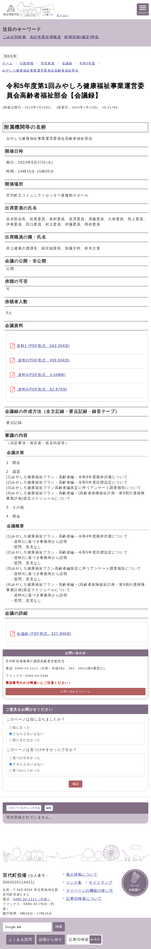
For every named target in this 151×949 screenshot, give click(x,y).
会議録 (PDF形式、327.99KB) (40, 634)
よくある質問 (20, 939)
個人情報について (82, 874)
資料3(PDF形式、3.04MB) (38, 375)
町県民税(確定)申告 (82, 37)
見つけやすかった (27, 758)
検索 (58, 926)
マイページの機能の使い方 (89, 890)
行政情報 (27, 63)
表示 (97, 939)
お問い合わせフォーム (75, 691)
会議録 (67, 63)
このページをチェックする (24, 808)
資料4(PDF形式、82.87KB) (38, 389)
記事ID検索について (84, 898)
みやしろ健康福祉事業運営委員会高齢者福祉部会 (40, 70)
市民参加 (48, 63)
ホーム (7, 63)
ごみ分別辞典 (14, 37)
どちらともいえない (28, 734)
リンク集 (74, 882)
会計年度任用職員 (45, 37)
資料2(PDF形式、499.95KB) (40, 360)
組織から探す (51, 939)
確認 (75, 784)
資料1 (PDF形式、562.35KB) (40, 346)
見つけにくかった (27, 770)
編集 (48, 808)
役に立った (21, 727)
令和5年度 (87, 63)
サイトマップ (100, 882)
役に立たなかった (27, 740)
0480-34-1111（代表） (32, 899)
